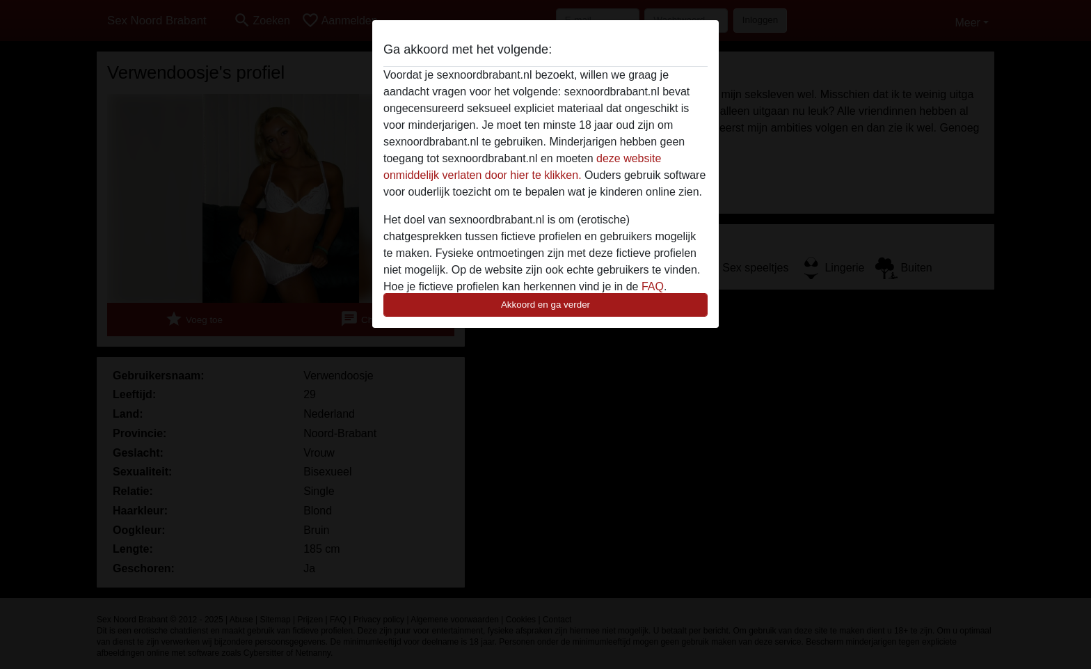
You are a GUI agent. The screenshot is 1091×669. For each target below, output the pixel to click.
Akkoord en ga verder (545, 304)
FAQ (653, 286)
